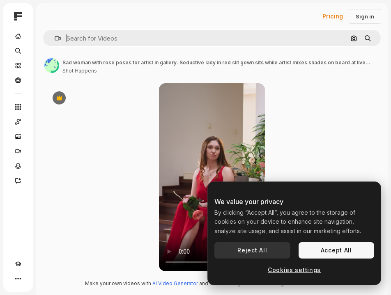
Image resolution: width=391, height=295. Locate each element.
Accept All (336, 250)
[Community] (18, 80)
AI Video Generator (175, 283)
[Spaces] (18, 121)
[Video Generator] (18, 151)
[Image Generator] (18, 136)
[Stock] (18, 65)
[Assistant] (18, 180)
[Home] (18, 36)
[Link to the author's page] (51, 65)
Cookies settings (294, 269)
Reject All (252, 250)
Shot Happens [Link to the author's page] (79, 71)
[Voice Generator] (18, 165)
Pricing (332, 16)
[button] (54, 38)
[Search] (18, 50)
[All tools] (18, 106)
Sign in (365, 16)
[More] (18, 278)
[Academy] (18, 263)
